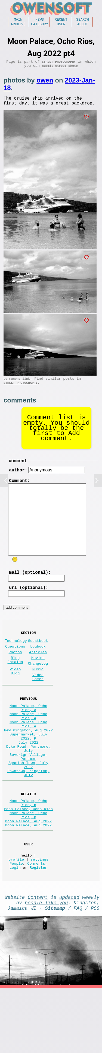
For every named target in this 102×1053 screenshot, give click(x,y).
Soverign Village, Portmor (28, 797)
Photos (15, 672)
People (16, 922)
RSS (95, 972)
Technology (16, 658)
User (61, 25)
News (39, 20)
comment (18, 470)
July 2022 (28, 779)
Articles (38, 672)
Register (38, 928)
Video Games (38, 702)
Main (18, 20)
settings (39, 917)
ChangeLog (38, 685)
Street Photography (59, 64)
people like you (46, 965)
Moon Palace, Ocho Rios (28, 858)
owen (44, 84)
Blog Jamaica (15, 681)
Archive (18, 25)
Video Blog (15, 695)
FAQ (78, 972)
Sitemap (55, 972)
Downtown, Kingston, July (28, 818)
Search (82, 20)
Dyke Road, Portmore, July (28, 787)
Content (38, 959)
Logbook (38, 665)
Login (15, 928)
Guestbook (38, 658)
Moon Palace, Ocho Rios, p (28, 851)
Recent (61, 20)
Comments (36, 922)
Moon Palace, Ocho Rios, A (28, 736)
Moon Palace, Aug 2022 (28, 874)
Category (39, 25)
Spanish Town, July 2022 (28, 808)
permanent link (17, 385)
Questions (15, 665)
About (82, 25)
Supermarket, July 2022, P (28, 772)
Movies (38, 678)
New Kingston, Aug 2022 (28, 764)
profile (16, 917)
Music (38, 692)
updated (69, 959)
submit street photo (60, 69)
